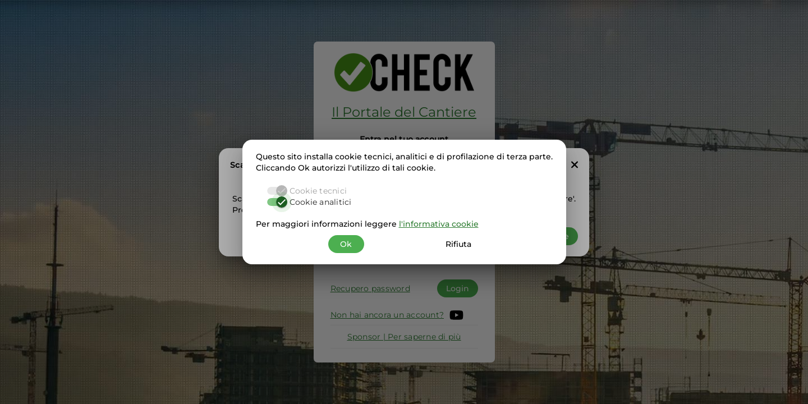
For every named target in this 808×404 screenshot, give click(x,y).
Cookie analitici (321, 202)
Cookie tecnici (318, 191)
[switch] (277, 202)
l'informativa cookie (439, 224)
